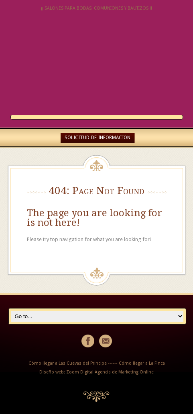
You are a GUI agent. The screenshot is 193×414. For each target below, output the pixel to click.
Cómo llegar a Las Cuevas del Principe (67, 363)
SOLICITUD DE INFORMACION (97, 137)
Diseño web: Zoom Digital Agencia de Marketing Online (96, 372)
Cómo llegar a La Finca (142, 363)
